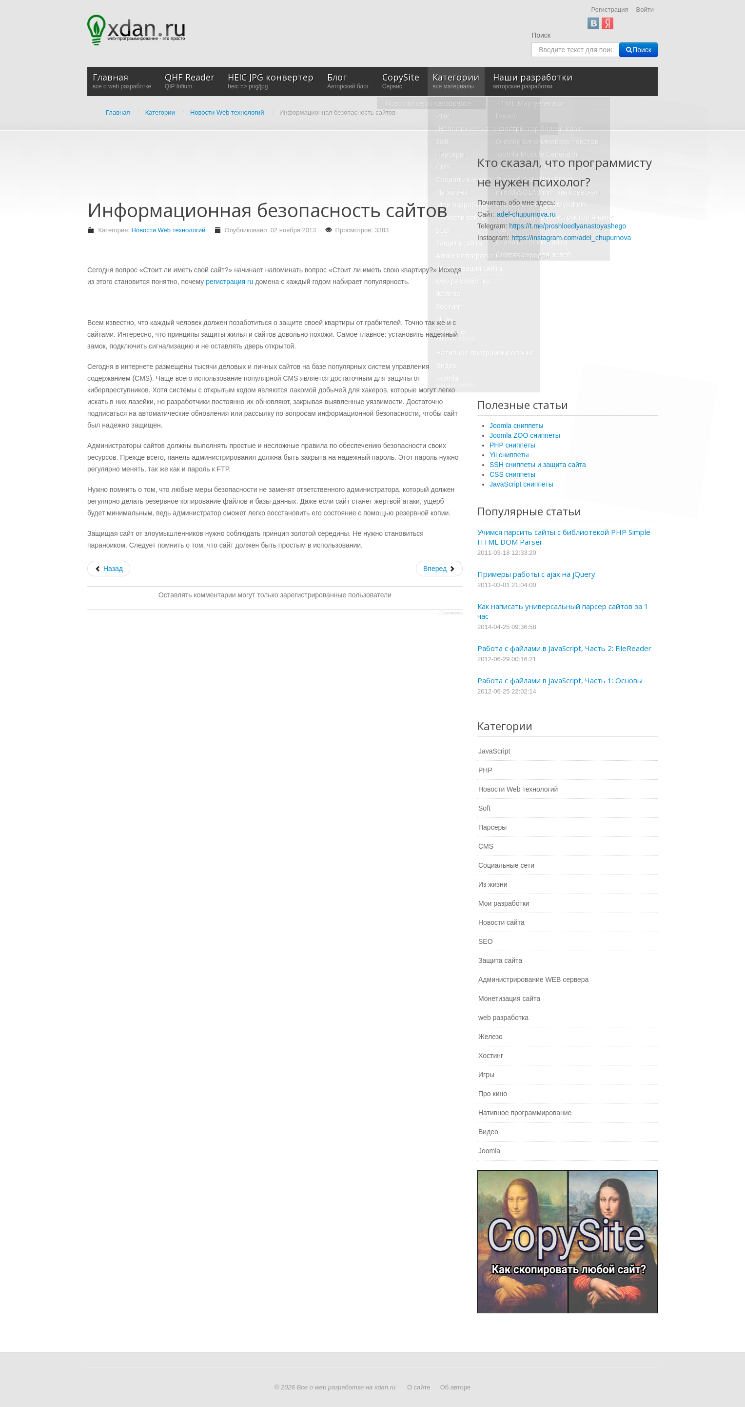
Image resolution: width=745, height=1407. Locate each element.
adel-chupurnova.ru (526, 214)
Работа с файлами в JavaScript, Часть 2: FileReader (564, 648)
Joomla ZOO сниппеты (525, 435)
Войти (645, 9)
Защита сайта (500, 960)
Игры (486, 1075)
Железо (490, 1036)
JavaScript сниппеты (521, 484)
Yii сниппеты (509, 455)
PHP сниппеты (512, 445)
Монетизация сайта (509, 998)
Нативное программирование (524, 1113)
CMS (485, 846)
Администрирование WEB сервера (533, 979)
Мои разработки (503, 903)
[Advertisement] (264, 170)
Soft (484, 808)
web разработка (503, 1017)
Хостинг (490, 1056)
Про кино (492, 1094)
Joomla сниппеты (517, 425)
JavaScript (494, 751)
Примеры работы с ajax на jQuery (536, 574)
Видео (488, 1132)
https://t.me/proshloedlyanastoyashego (567, 226)
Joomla (489, 1151)
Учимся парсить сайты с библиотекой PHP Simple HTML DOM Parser (563, 537)
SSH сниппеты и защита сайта (538, 465)
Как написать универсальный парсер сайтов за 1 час (562, 611)
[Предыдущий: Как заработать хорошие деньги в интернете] (108, 568)
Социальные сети (506, 865)
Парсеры (492, 827)
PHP (485, 770)
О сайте (419, 1387)
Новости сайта (501, 922)
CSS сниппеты (512, 474)
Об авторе (455, 1387)
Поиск (540, 35)
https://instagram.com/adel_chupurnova (571, 238)
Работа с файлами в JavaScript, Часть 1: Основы (560, 680)
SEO (485, 941)
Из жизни (493, 884)
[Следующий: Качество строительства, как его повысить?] (439, 568)
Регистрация (609, 9)
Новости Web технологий (169, 230)
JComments (451, 613)
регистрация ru (229, 281)
